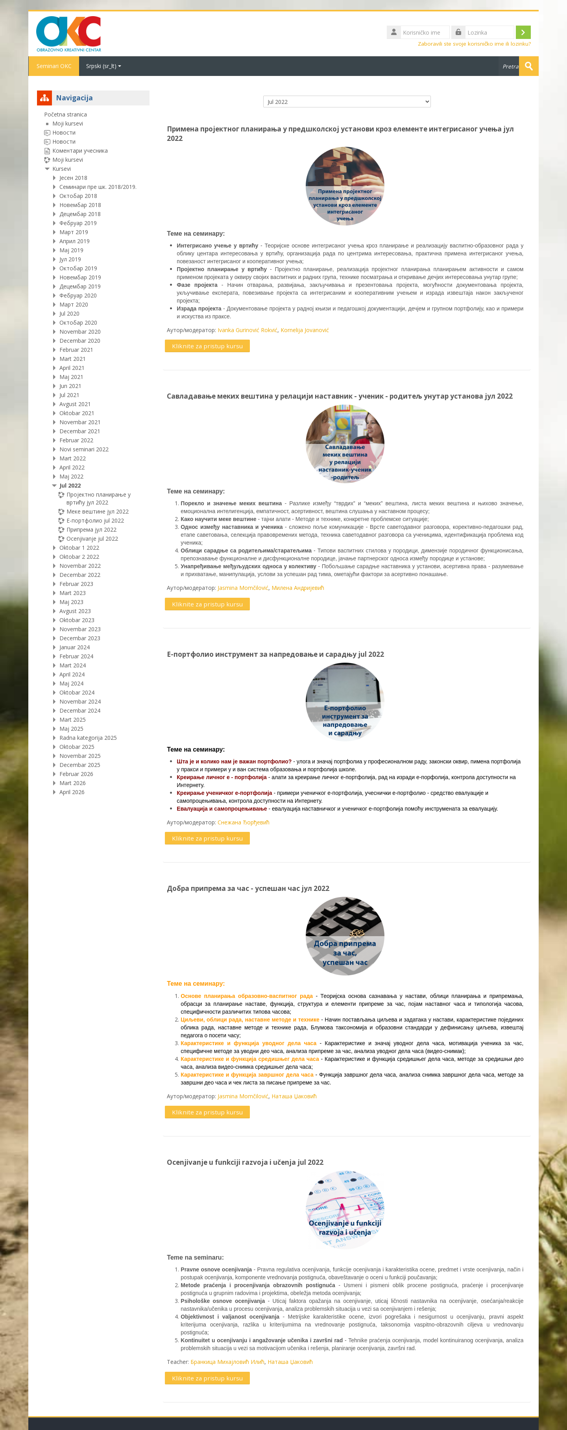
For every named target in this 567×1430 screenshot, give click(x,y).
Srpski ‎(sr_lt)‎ (103, 66)
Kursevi (61, 168)
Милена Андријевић (297, 587)
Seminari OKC (53, 66)
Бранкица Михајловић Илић (227, 1361)
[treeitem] (93, 453)
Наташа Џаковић (294, 1096)
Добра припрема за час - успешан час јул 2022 (248, 888)
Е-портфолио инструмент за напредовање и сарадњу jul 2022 (275, 654)
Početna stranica (65, 114)
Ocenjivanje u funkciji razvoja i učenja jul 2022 (245, 1162)
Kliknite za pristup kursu (207, 346)
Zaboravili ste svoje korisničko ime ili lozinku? (474, 43)
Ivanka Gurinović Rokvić (247, 330)
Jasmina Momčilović (243, 587)
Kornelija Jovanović (305, 330)
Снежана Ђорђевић (244, 822)
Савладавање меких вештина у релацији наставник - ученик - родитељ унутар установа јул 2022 (340, 396)
